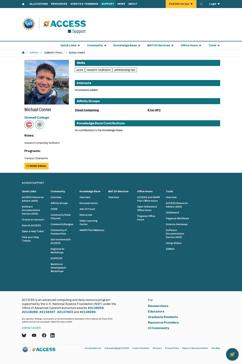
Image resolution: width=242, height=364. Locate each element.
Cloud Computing (87, 110)
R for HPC (154, 110)
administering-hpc (124, 69)
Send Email (36, 166)
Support (34, 52)
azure (79, 69)
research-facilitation (99, 69)
